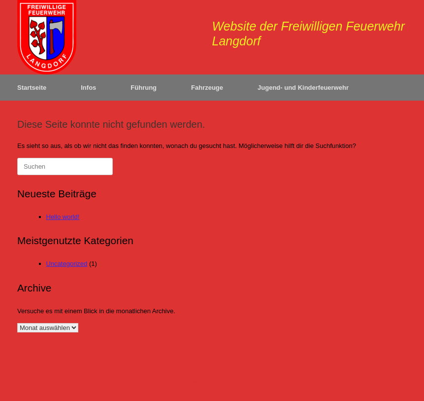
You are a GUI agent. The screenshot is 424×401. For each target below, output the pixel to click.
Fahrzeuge (207, 87)
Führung (143, 87)
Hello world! (63, 216)
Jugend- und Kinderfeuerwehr (303, 87)
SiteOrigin (225, 382)
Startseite (31, 87)
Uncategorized (67, 263)
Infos (88, 87)
